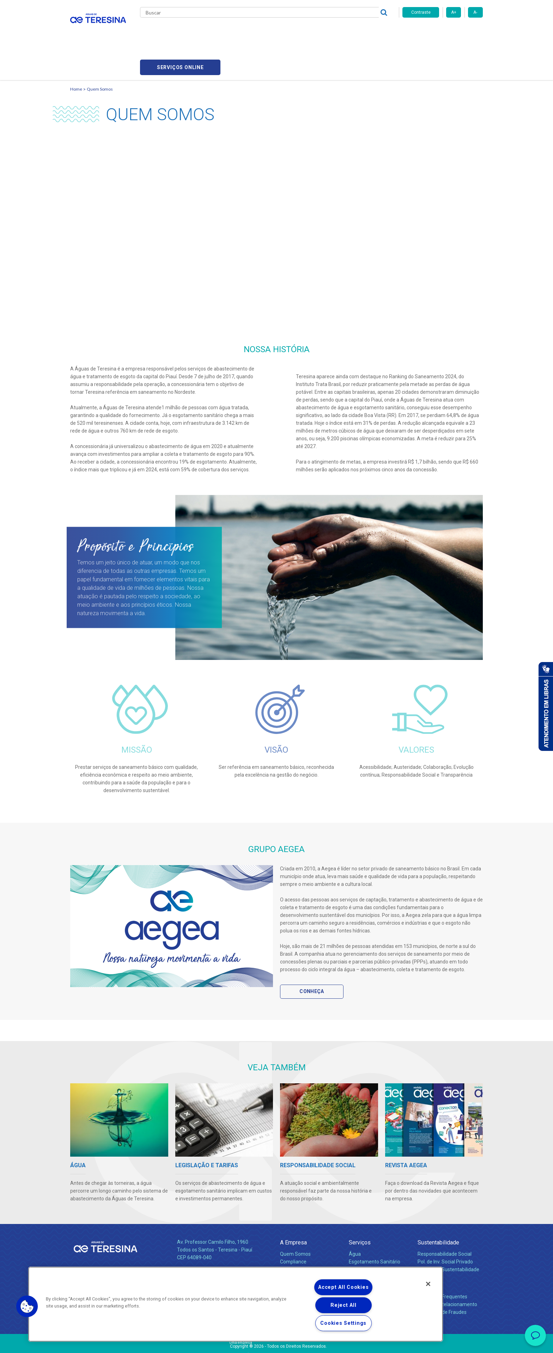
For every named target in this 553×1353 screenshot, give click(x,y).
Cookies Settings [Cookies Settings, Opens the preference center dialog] (343, 1323)
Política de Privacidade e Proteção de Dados (276, 1342)
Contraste (421, 12)
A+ (453, 12)
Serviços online (443, 32)
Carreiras (304, 32)
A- (475, 12)
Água (355, 1220)
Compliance (293, 1228)
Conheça (311, 957)
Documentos (363, 1251)
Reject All (343, 1305)
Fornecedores (342, 32)
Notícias (273, 32)
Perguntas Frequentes (442, 1263)
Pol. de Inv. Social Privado (445, 1228)
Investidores (293, 1235)
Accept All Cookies (343, 1287)
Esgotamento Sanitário (374, 1228)
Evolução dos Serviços (373, 1243)
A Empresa (293, 1208)
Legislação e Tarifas (371, 1235)
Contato (427, 1251)
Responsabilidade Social (445, 1220)
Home (76, 54)
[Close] (428, 1284)
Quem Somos (100, 54)
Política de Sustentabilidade (448, 1235)
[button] (27, 1306)
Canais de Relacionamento (447, 1270)
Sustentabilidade (438, 1208)
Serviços (360, 1208)
